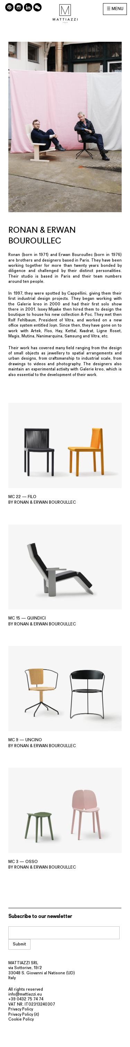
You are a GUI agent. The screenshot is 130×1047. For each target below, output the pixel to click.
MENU (117, 9)
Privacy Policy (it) (23, 1014)
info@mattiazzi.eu (25, 994)
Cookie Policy (21, 1019)
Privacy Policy (20, 1009)
